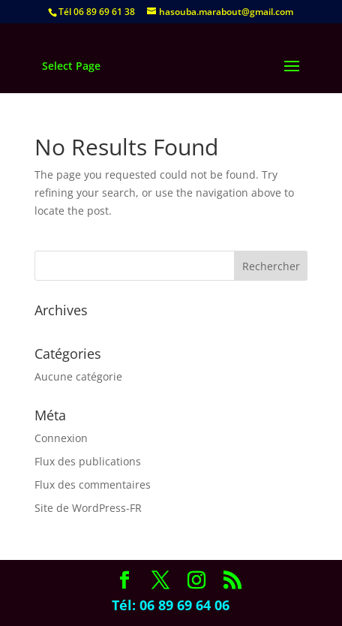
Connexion (61, 438)
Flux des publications (87, 461)
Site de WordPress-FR (88, 508)
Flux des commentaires (92, 484)
